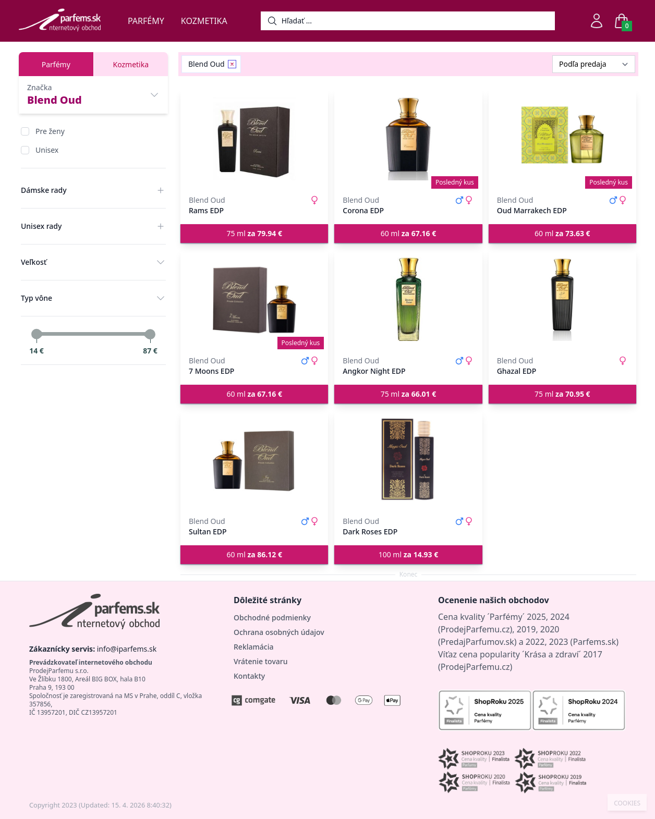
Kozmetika (204, 21)
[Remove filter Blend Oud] (232, 64)
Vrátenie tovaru (260, 661)
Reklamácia (253, 647)
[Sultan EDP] (254, 460)
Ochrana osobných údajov (279, 632)
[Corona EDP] (408, 138)
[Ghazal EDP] (562, 299)
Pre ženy (50, 131)
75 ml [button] (254, 233)
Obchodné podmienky (272, 617)
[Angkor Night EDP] (408, 299)
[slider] (36, 334)
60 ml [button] (408, 233)
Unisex (46, 150)
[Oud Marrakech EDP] (562, 138)
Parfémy (146, 21)
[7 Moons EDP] (254, 299)
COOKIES (627, 803)
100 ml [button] (409, 554)
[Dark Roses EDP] (408, 460)
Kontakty (249, 676)
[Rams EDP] (254, 138)
